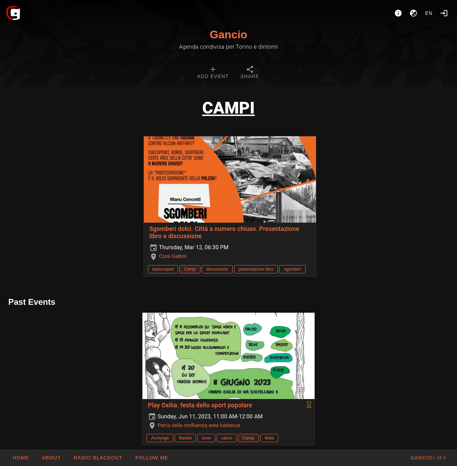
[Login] (443, 13)
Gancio (228, 34)
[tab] (213, 73)
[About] (398, 13)
